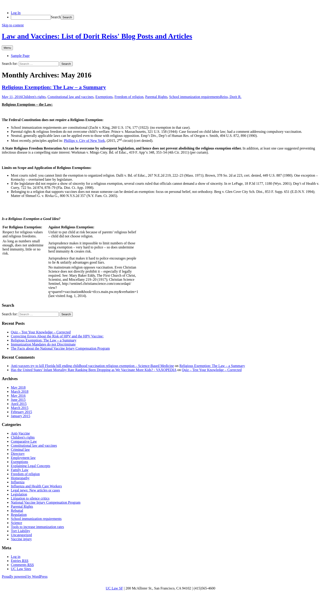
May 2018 (18, 387)
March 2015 (19, 408)
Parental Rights (156, 97)
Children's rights (34, 97)
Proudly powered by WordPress (24, 576)
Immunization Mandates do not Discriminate (43, 344)
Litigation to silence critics (30, 498)
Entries (19, 561)
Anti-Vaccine (20, 433)
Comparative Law (24, 441)
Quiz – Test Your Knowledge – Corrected (41, 332)
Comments (22, 565)
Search (56, 17)
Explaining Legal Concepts (30, 466)
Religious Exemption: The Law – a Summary (54, 87)
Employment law (23, 458)
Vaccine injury (21, 539)
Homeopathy (20, 478)
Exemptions (103, 97)
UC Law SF (114, 588)
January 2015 (20, 416)
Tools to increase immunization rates (37, 527)
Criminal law (20, 449)
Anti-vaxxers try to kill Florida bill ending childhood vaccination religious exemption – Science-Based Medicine (92, 366)
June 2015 (18, 400)
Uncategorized (21, 535)
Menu (7, 47)
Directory (18, 454)
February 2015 (21, 412)
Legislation (19, 494)
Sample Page (20, 56)
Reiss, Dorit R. (230, 97)
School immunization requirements (194, 97)
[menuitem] (165, 17)
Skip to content (13, 25)
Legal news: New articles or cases (35, 490)
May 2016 (18, 396)
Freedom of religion (129, 97)
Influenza (17, 482)
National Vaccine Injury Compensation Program (45, 502)
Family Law (19, 470)
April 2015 (19, 404)
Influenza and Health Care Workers (36, 486)
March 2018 (19, 391)
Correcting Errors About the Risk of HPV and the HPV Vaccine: (57, 336)
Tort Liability (20, 531)
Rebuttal (17, 510)
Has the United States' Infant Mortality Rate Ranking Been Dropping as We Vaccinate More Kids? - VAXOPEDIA (93, 370)
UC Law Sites (21, 569)
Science (16, 523)
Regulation (19, 515)
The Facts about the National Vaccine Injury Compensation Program (60, 348)
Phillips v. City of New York (84, 141)
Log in (15, 557)
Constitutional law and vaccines (70, 97)
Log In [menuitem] (16, 13)
